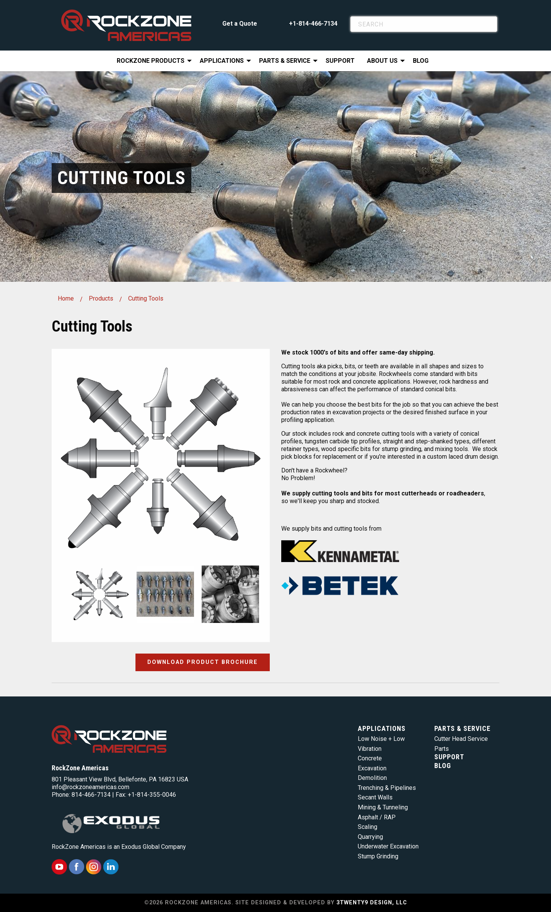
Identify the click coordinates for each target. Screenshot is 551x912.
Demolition (372, 777)
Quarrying (370, 836)
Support (340, 60)
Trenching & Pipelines (387, 787)
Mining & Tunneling (383, 807)
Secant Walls (375, 797)
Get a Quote (239, 23)
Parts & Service (284, 60)
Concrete (370, 758)
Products (101, 298)
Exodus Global (140, 846)
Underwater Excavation (388, 846)
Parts (441, 748)
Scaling (367, 826)
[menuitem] (152, 61)
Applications (222, 60)
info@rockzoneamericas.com (90, 787)
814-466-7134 (91, 794)
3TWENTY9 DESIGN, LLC (371, 902)
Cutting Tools (145, 298)
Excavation (372, 768)
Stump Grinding (378, 856)
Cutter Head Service (461, 738)
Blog (421, 60)
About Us (382, 60)
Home (66, 298)
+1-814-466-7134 (313, 23)
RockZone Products (150, 60)
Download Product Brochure (202, 662)
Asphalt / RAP (377, 817)
